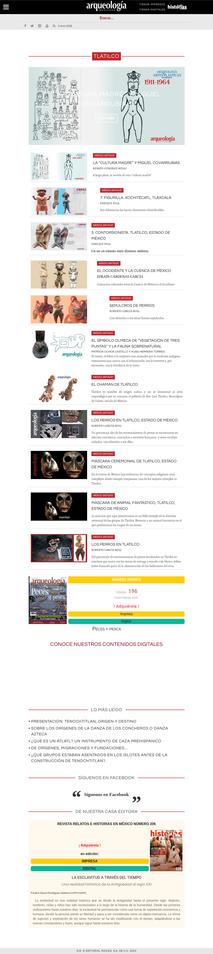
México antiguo (105, 155)
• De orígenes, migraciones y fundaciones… (78, 748)
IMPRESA (90, 861)
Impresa (126, 614)
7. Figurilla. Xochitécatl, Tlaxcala (135, 198)
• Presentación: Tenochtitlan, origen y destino (83, 721)
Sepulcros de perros (131, 306)
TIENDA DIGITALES (152, 10)
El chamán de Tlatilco (114, 384)
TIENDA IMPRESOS (152, 5)
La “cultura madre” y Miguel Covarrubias (136, 163)
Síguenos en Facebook (106, 794)
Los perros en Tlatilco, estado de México (134, 420)
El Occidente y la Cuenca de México (134, 271)
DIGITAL (90, 868)
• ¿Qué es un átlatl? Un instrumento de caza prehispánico (95, 741)
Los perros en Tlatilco (115, 544)
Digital (126, 621)
